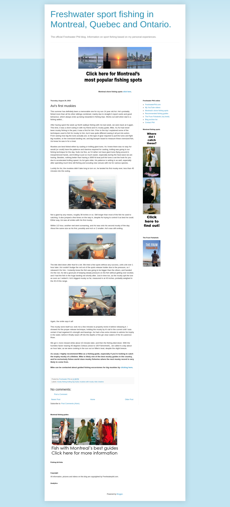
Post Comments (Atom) (70, 404)
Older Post (129, 399)
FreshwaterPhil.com (153, 105)
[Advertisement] (103, 466)
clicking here (127, 367)
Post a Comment (60, 394)
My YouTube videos (152, 108)
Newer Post (55, 399)
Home (92, 399)
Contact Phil (150, 122)
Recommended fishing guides (156, 114)
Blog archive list (151, 120)
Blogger (120, 494)
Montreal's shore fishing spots (156, 111)
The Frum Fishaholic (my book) (157, 117)
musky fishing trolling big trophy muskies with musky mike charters (80, 382)
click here (127, 92)
